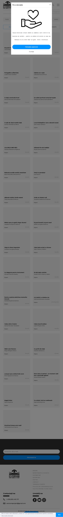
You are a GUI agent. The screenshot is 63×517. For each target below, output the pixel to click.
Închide (31, 51)
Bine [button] (59, 514)
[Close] (50, 4)
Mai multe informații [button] (7, 515)
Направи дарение (31, 47)
